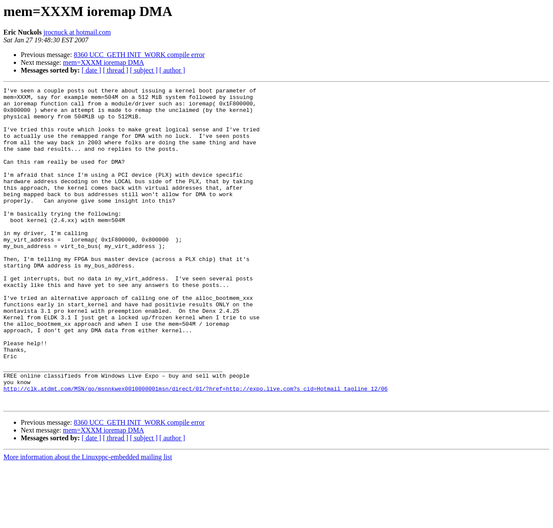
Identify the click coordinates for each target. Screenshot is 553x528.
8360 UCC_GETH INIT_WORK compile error (139, 54)
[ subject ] (144, 70)
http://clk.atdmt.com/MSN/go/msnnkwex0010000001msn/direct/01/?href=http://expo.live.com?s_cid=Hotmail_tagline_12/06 (195, 449)
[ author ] (172, 70)
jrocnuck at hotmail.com (77, 32)
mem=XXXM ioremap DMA (103, 62)
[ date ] (91, 70)
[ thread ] (115, 70)
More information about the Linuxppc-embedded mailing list (87, 520)
